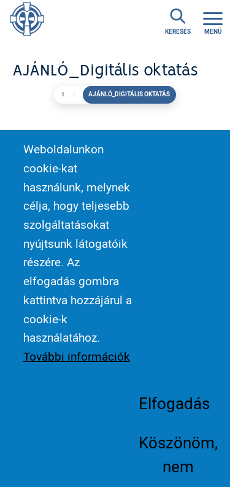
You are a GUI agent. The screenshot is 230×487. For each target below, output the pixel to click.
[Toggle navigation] (213, 21)
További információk (76, 370)
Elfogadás (174, 417)
